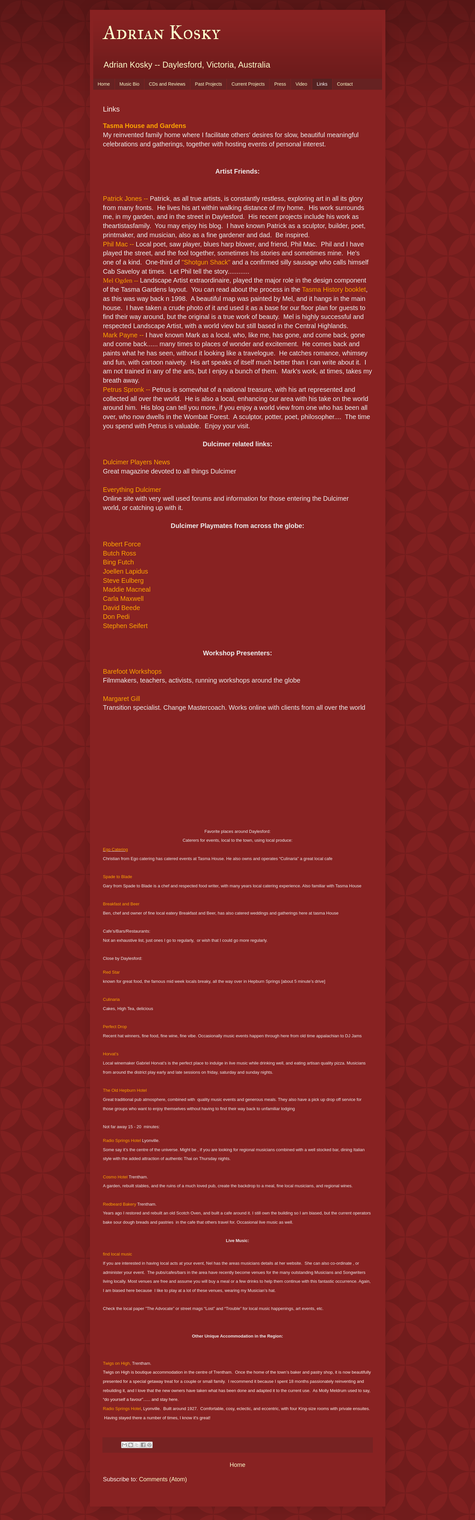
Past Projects (208, 84)
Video (301, 84)
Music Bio (129, 84)
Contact (345, 84)
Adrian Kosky (161, 32)
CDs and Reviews (167, 84)
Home (104, 84)
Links (322, 84)
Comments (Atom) (163, 1479)
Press (280, 84)
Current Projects (248, 84)
